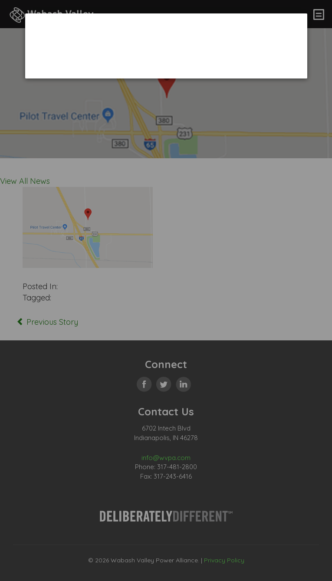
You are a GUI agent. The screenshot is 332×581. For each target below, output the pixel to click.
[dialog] (166, 45)
